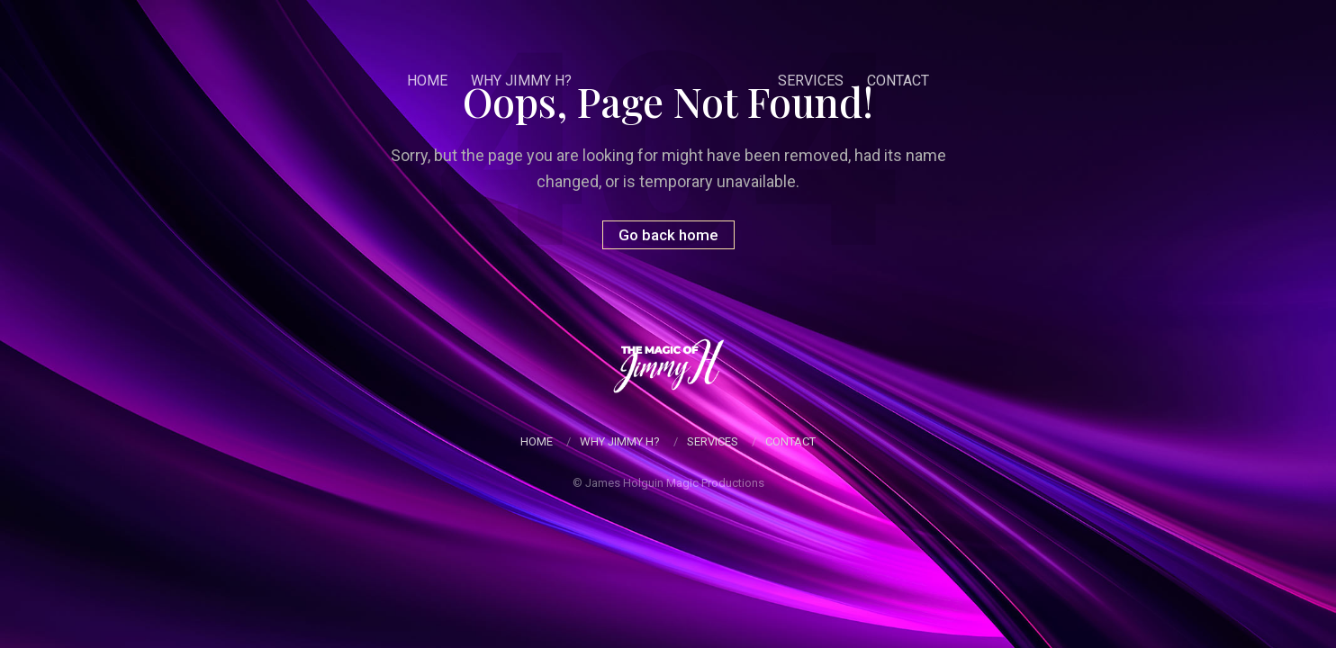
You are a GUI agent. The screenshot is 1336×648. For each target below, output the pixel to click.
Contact (904, 80)
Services (817, 80)
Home (421, 80)
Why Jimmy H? (515, 80)
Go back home (668, 235)
